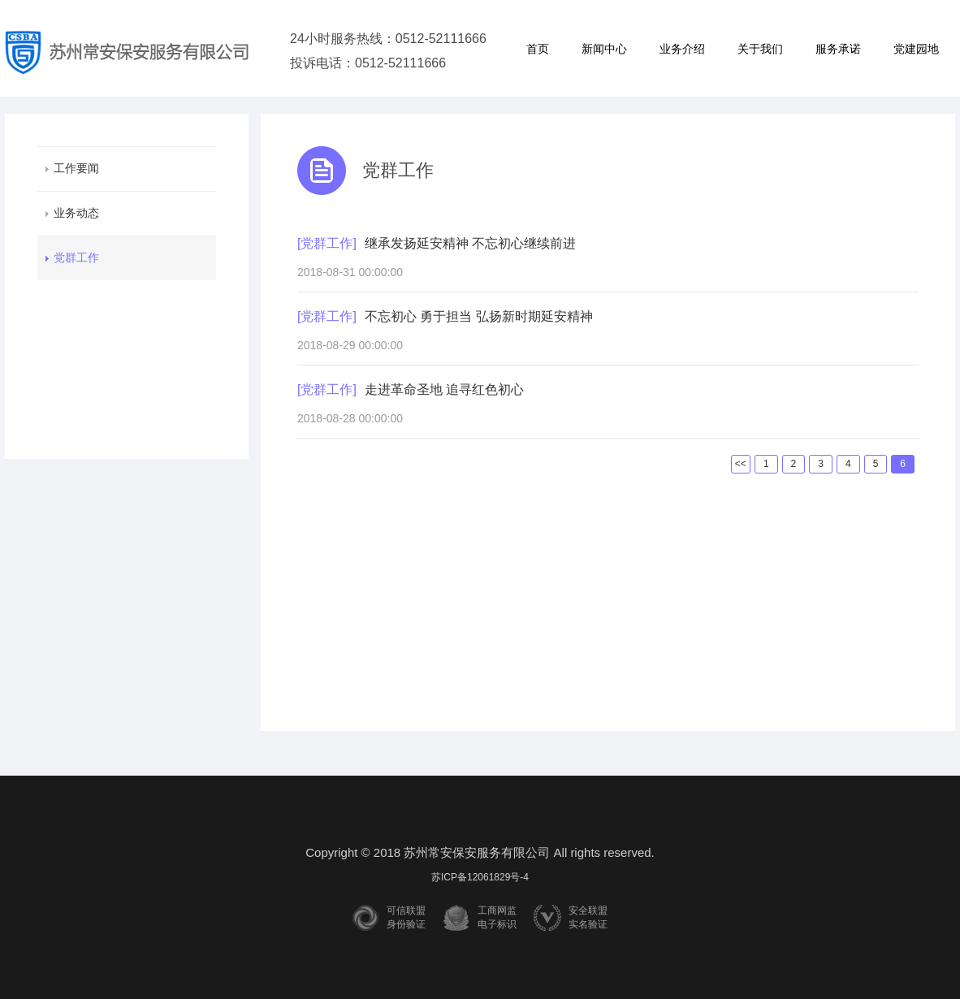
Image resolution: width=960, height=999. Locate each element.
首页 (537, 48)
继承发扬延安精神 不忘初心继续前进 (470, 243)
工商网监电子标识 (497, 917)
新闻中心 (604, 48)
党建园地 (916, 48)
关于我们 (760, 48)
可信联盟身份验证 (406, 917)
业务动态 (76, 212)
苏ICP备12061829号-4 (480, 877)
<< (740, 463)
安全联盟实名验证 (588, 917)
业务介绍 (682, 48)
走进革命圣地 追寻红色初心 (444, 389)
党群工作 (76, 257)
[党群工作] (327, 243)
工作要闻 (76, 168)
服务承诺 (838, 48)
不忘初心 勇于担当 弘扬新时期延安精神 (479, 316)
